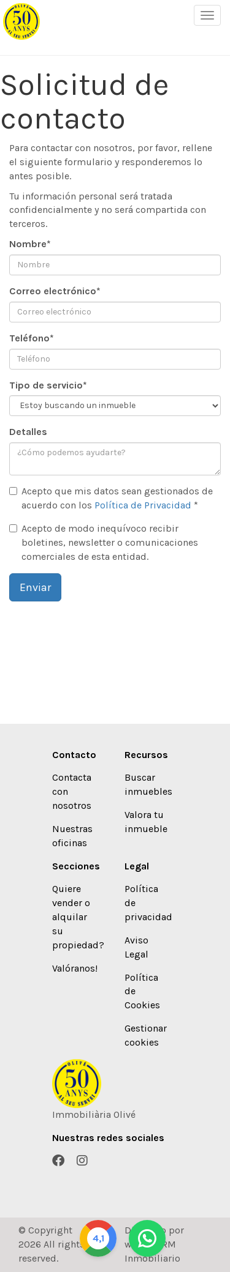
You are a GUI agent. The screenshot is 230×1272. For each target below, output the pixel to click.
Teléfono (31, 338)
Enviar (35, 587)
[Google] (98, 1238)
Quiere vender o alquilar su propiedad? (78, 916)
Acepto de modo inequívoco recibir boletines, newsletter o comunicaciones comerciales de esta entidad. (103, 542)
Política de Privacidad (142, 505)
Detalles (28, 431)
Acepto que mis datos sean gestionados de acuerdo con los (111, 498)
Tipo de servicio (48, 385)
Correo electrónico (55, 291)
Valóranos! (75, 968)
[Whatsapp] (147, 1238)
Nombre (30, 244)
